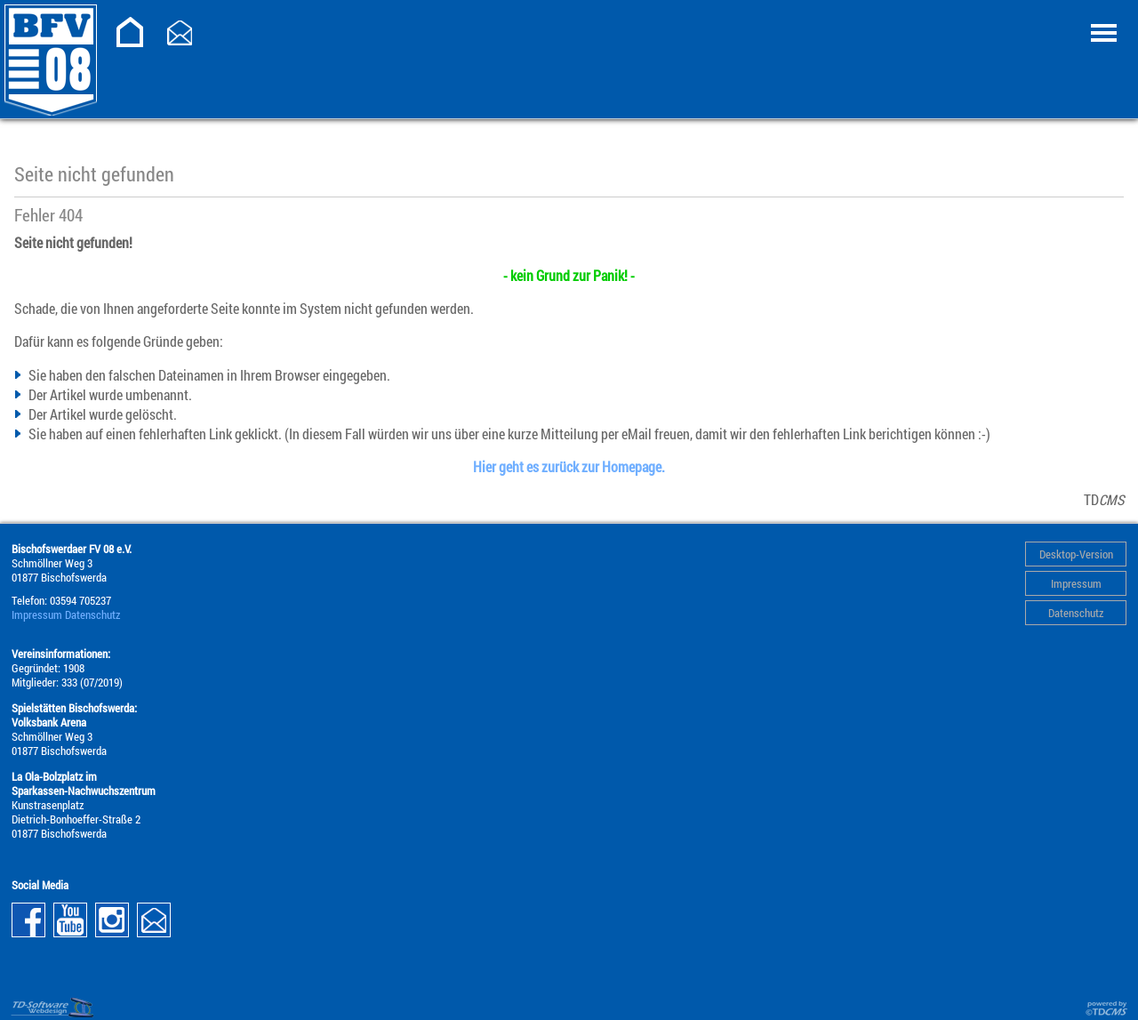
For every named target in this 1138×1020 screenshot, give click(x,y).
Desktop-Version (1076, 554)
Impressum (1076, 583)
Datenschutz (1075, 613)
